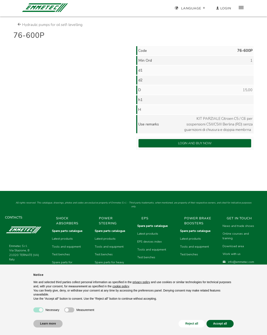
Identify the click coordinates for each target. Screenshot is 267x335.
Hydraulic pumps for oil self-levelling (50, 24)
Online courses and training (236, 235)
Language (190, 8)
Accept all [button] (220, 323)
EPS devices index (149, 241)
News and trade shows (238, 226)
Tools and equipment (66, 246)
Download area (233, 246)
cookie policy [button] (120, 286)
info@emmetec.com (238, 262)
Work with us (232, 254)
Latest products (62, 239)
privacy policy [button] (141, 282)
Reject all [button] (191, 323)
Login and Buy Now (195, 143)
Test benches (61, 254)
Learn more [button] (48, 323)
